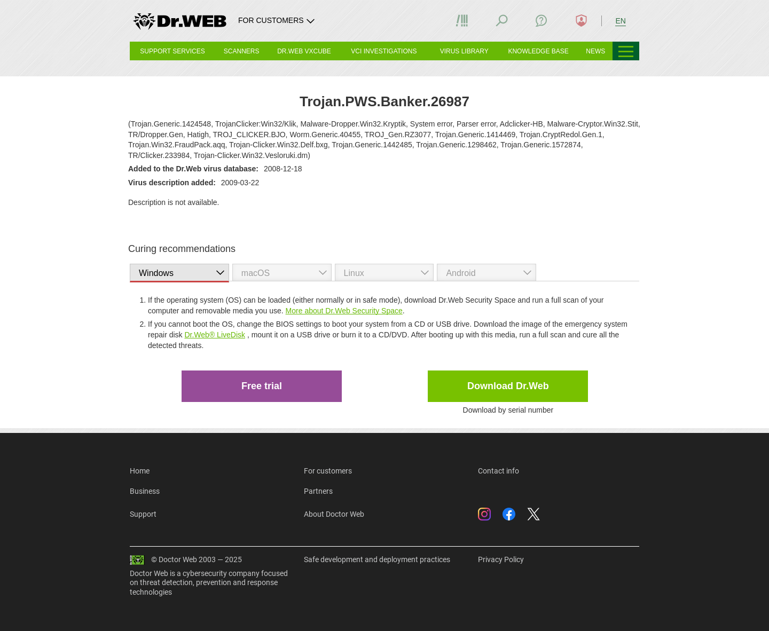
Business (145, 491)
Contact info (498, 471)
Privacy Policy (501, 559)
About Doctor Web (334, 514)
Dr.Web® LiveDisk (214, 334)
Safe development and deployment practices (377, 559)
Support (143, 514)
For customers (328, 471)
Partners (318, 491)
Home (140, 471)
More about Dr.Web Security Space (344, 310)
